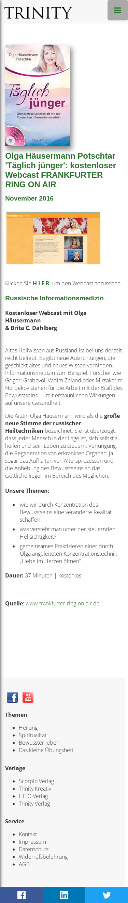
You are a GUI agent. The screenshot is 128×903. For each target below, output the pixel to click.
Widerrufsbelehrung (43, 856)
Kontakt (28, 834)
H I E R (42, 283)
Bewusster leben (39, 742)
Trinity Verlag (34, 803)
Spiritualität (32, 735)
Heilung (28, 727)
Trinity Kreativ (35, 788)
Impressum (32, 841)
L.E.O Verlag (33, 796)
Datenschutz (33, 849)
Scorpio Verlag (36, 781)
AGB (24, 864)
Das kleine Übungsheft (46, 750)
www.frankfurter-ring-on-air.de (63, 603)
